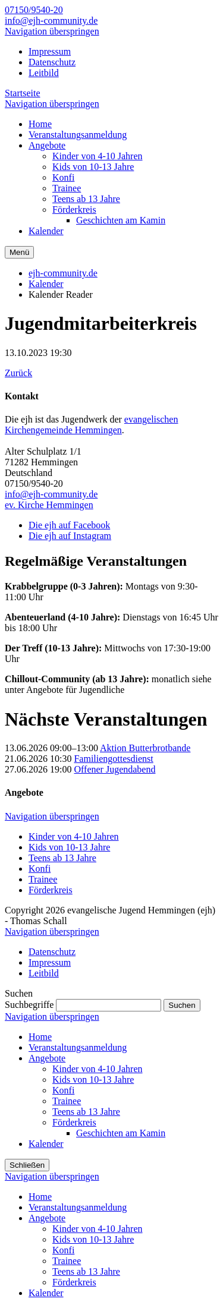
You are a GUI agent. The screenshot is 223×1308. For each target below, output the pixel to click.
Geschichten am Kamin (120, 1133)
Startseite (22, 93)
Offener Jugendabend (114, 769)
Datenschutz (52, 62)
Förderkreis (51, 890)
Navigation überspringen (52, 31)
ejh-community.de (63, 273)
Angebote (47, 1058)
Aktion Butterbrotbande (145, 748)
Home (40, 1037)
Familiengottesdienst (113, 759)
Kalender (46, 284)
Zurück (18, 373)
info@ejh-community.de (51, 20)
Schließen (27, 1165)
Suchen (181, 1005)
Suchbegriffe (29, 1005)
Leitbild (44, 73)
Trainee (43, 879)
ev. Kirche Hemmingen (49, 505)
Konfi (40, 868)
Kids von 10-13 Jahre (69, 847)
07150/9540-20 (34, 10)
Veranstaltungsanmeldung (78, 1047)
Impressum (50, 51)
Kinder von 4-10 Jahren (74, 836)
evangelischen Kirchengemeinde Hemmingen (91, 424)
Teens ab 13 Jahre (62, 858)
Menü (19, 252)
